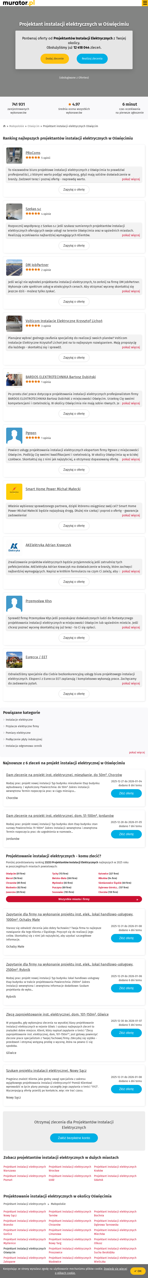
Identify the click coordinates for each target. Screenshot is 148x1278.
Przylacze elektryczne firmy (22, 726)
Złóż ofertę (126, 793)
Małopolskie (16, 126)
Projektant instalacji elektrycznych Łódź (70, 1178)
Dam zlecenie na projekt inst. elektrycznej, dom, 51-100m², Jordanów (60, 816)
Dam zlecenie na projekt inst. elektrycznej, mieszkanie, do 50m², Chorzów (64, 775)
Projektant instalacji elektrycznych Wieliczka (115, 1259)
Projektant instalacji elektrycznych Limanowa (70, 1232)
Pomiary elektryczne (18, 732)
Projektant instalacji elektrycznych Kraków (115, 1168)
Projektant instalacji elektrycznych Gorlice (24, 1232)
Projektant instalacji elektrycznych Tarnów (70, 1213)
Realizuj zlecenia (92, 58)
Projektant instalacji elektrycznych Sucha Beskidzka (115, 1250)
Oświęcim (34, 126)
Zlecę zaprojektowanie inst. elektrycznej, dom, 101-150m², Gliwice (57, 1014)
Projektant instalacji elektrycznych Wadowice (70, 1259)
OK (138, 1271)
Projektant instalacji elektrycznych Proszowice (70, 1250)
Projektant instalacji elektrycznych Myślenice (24, 1241)
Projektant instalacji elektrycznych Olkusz (115, 1241)
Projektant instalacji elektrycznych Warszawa (24, 1168)
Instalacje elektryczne (19, 719)
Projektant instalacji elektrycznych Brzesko (24, 1222)
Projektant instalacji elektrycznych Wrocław (70, 1168)
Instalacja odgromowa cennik (24, 746)
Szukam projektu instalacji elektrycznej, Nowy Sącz (46, 1071)
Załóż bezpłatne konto (74, 1138)
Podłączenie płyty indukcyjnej (24, 739)
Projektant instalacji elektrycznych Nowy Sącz (24, 1213)
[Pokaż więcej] (129, 179)
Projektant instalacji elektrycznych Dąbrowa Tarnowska (115, 1222)
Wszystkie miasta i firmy (98, 900)
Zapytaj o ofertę (74, 189)
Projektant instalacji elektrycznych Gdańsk (115, 1178)
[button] (137, 752)
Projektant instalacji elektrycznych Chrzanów (70, 1222)
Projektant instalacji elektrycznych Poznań (24, 1178)
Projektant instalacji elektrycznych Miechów (115, 1232)
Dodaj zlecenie (55, 58)
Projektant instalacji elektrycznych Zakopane (24, 1259)
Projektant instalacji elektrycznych (24, 1204)
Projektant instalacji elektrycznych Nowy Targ (70, 1241)
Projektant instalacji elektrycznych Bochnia (115, 1213)
